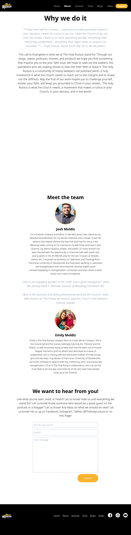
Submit (88, 478)
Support (121, 6)
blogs (100, 6)
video (110, 6)
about (67, 6)
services (79, 6)
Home (57, 6)
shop (90, 6)
